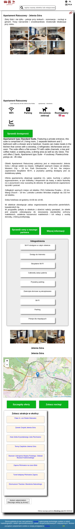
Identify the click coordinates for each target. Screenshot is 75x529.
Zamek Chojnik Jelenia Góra (25, 428)
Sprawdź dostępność (18, 134)
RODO (47, 526)
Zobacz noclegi (54, 404)
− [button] (7, 365)
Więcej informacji (55, 231)
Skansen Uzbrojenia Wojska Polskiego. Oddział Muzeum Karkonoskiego (25, 457)
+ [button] (7, 361)
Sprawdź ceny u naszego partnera (24, 231)
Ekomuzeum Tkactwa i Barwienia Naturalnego (25, 484)
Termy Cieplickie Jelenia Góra (25, 446)
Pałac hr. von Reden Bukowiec (25, 418)
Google (35, 521)
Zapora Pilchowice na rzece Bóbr (25, 465)
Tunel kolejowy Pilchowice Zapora (25, 475)
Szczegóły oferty (21, 404)
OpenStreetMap (65, 396)
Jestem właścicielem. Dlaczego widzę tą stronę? (18, 501)
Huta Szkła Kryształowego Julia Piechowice (25, 437)
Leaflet (55, 396)
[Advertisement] (37, 76)
